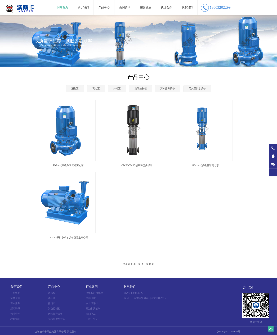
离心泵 (96, 88)
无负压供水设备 (197, 88)
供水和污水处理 (94, 293)
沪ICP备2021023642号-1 (229, 331)
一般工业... (91, 319)
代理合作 (166, 7)
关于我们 (83, 7)
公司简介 (15, 293)
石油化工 (91, 313)
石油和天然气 (93, 308)
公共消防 (91, 298)
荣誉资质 (145, 7)
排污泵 (117, 88)
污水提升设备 (167, 88)
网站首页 (62, 7)
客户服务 (15, 303)
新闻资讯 (124, 7)
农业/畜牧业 (92, 303)
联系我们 (187, 7)
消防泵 (75, 88)
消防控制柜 (141, 88)
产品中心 (104, 7)
